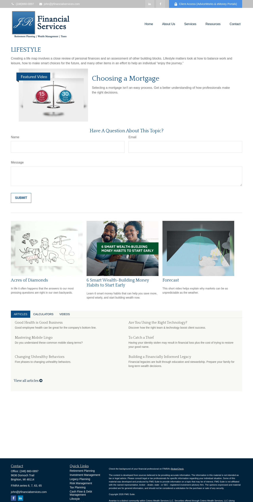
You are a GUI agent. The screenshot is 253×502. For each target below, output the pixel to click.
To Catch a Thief (141, 338)
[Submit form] (21, 198)
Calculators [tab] (43, 314)
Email (132, 137)
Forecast (170, 280)
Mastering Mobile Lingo (34, 338)
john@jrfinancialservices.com (59, 4)
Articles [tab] (20, 314)
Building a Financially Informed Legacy (159, 357)
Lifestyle (75, 498)
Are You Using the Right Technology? (157, 323)
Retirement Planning (82, 470)
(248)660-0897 (22, 4)
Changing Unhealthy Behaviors (39, 357)
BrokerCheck (177, 469)
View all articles (28, 381)
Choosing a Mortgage (125, 78)
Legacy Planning (80, 479)
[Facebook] (160, 4)
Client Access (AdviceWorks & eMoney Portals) (205, 4)
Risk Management (81, 483)
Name (15, 137)
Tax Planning (78, 487)
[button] (149, 24)
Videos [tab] (64, 314)
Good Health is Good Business (39, 323)
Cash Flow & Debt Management (81, 493)
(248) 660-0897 (29, 471)
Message (17, 162)
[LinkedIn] (149, 4)
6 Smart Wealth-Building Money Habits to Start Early (118, 283)
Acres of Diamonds (29, 280)
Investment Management (85, 474)
